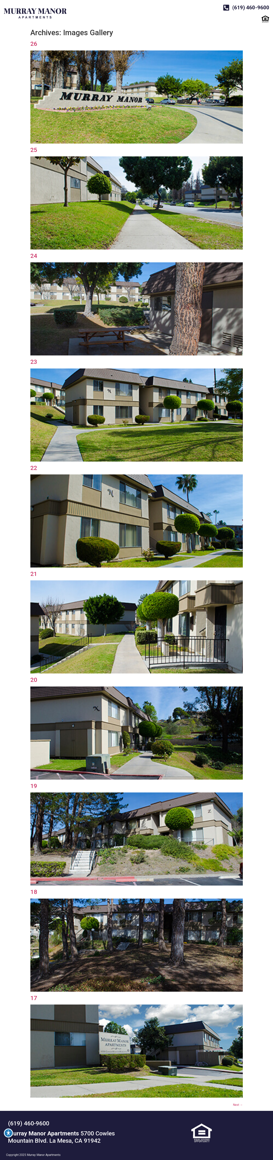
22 (33, 467)
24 (33, 255)
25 (33, 149)
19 (33, 785)
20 (33, 679)
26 (33, 43)
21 (33, 573)
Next (238, 1105)
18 (33, 891)
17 (33, 998)
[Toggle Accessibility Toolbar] (8, 1133)
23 (33, 361)
